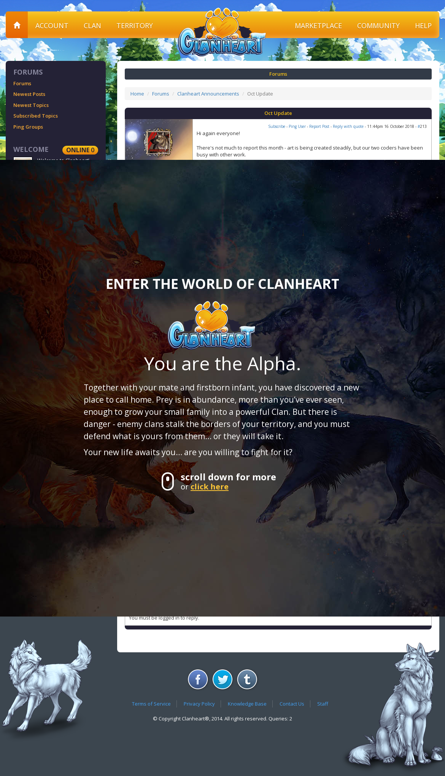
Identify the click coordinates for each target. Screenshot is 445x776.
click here (210, 486)
